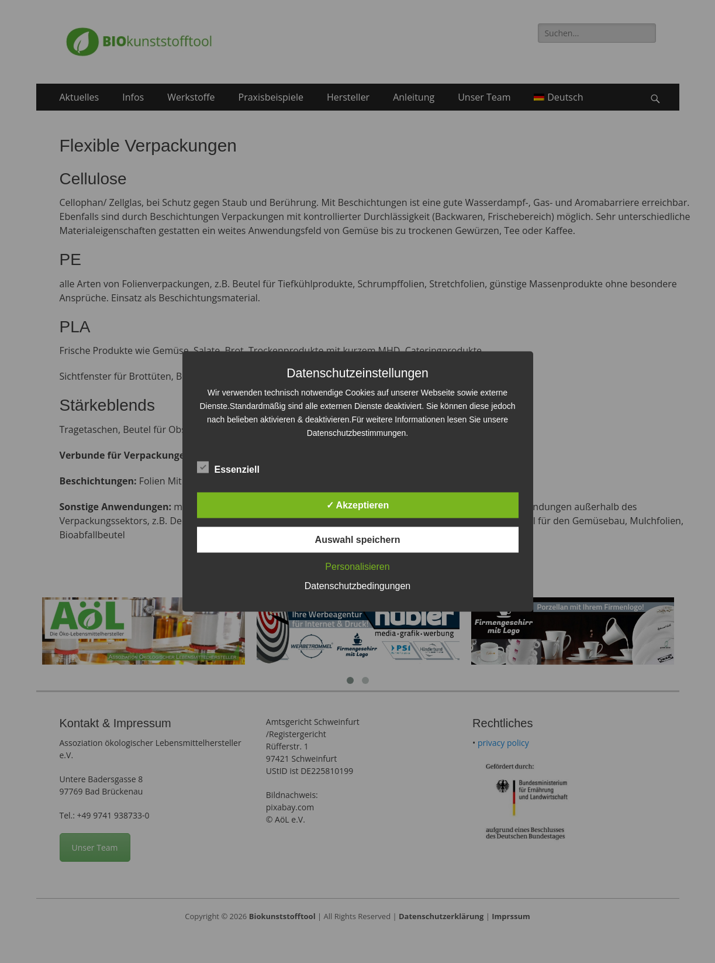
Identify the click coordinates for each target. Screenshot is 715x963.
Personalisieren (357, 567)
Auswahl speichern (357, 540)
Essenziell (228, 467)
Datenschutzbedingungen (357, 586)
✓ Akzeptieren (357, 505)
